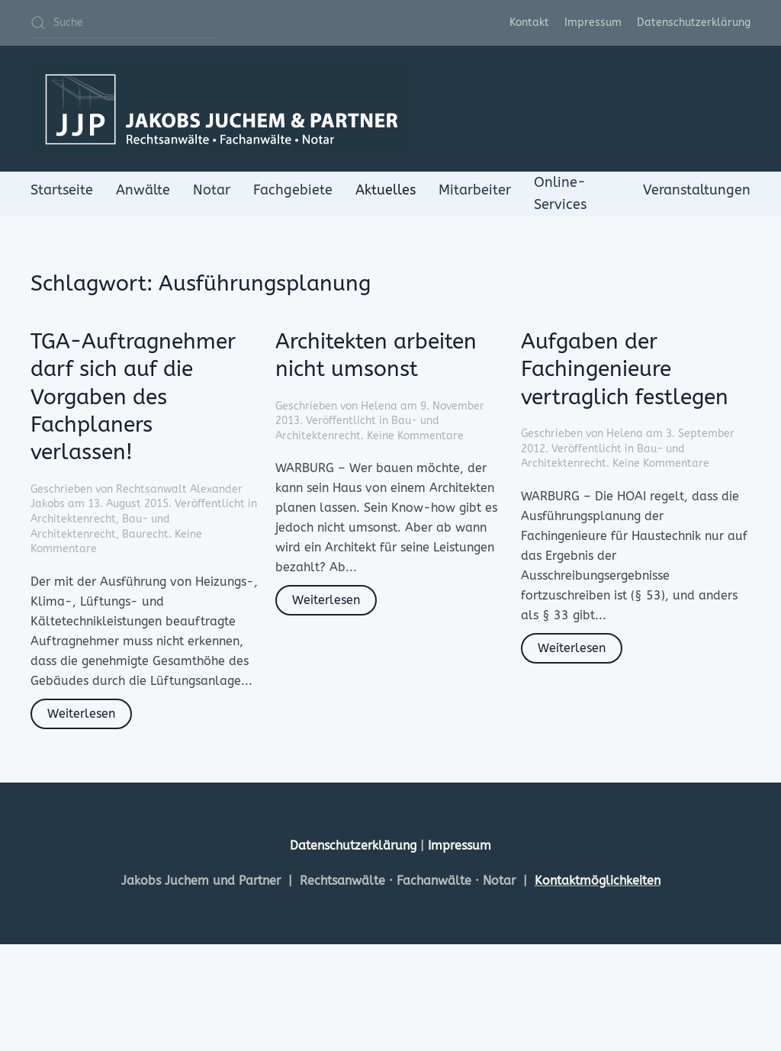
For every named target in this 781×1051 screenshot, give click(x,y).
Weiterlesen (81, 713)
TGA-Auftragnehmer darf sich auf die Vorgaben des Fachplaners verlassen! (133, 397)
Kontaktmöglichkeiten (597, 880)
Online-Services (560, 193)
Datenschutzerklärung (693, 22)
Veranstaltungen (696, 190)
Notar (211, 190)
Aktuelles (385, 190)
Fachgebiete (293, 190)
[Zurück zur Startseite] (221, 108)
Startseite (62, 190)
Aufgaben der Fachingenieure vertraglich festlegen (624, 369)
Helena (379, 406)
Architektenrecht (73, 519)
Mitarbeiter (475, 190)
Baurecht (145, 534)
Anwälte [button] (143, 190)
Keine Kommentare (415, 435)
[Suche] (122, 23)
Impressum (593, 22)
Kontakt (529, 22)
